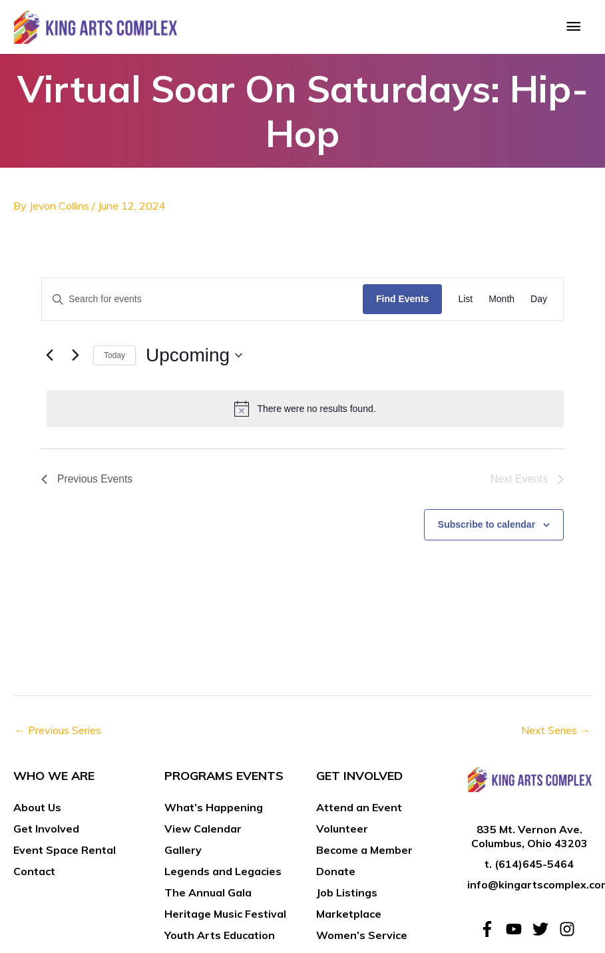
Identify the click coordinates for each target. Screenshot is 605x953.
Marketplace (348, 916)
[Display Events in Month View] (501, 302)
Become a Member (364, 852)
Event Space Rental (64, 852)
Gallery (183, 852)
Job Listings (346, 895)
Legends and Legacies (223, 873)
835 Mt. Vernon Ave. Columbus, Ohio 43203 (529, 839)
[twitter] (544, 932)
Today (114, 358)
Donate (335, 873)
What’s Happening (213, 810)
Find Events (402, 302)
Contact (34, 873)
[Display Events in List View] (465, 302)
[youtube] (518, 932)
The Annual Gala (208, 895)
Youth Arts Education (219, 937)
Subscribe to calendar (486, 527)
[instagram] (569, 932)
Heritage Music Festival (225, 916)
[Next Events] (75, 359)
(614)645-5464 (534, 866)
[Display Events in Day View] (538, 302)
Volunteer (342, 831)
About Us (37, 810)
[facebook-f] (491, 932)
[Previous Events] (49, 359)
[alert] (305, 411)
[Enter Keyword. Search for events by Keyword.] (202, 302)
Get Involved (46, 831)
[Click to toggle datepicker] (194, 358)
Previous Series (58, 733)
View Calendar (203, 831)
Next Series (555, 733)
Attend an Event (359, 810)
